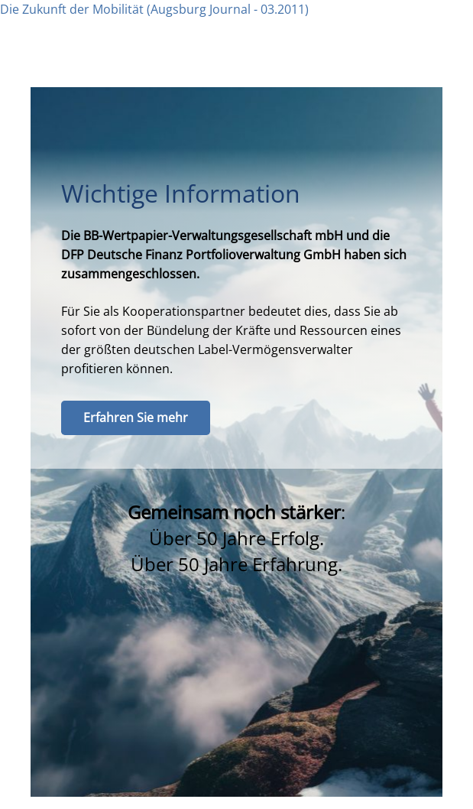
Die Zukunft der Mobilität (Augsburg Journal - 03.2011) (154, 9)
